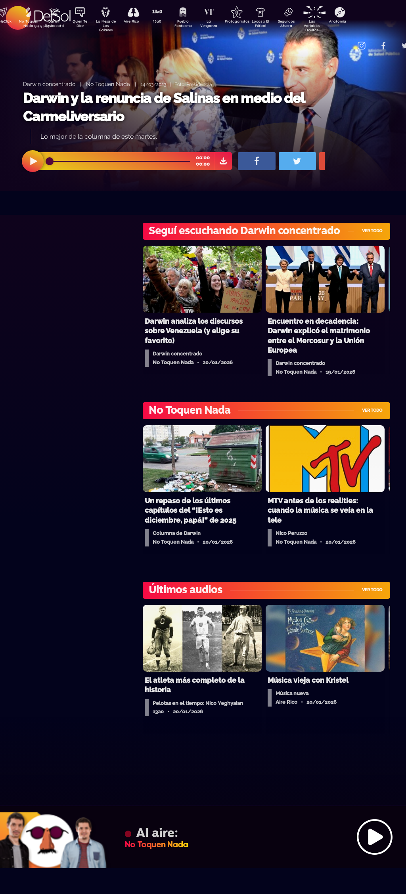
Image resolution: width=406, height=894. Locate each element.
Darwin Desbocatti (55, 25)
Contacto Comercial (345, 40)
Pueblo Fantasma (194, 25)
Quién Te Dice (83, 25)
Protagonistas (249, 22)
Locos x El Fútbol (277, 25)
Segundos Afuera (305, 25)
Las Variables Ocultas (333, 25)
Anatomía (361, 22)
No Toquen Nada (27, 25)
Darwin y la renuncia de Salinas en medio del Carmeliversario (163, 107)
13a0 (166, 22)
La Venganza (222, 25)
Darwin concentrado (49, 83)
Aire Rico (138, 22)
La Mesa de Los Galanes (111, 25)
